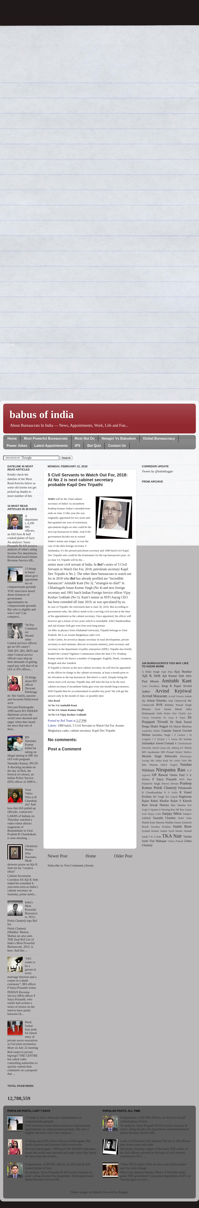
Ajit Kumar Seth (173, 675)
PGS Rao (186, 779)
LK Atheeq (173, 747)
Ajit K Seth (151, 676)
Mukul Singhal (169, 765)
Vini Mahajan (157, 841)
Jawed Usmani (165, 743)
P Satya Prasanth (164, 779)
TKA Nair (172, 836)
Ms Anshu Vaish (178, 760)
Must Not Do (85, 438)
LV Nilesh (186, 747)
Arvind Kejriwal (173, 691)
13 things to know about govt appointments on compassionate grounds (53, 1119)
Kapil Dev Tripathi (103, 730)
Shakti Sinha (185, 818)
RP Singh (158, 796)
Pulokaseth (185, 788)
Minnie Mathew (183, 752)
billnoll (97, 1192)
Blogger (123, 1192)
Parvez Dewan (170, 783)
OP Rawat (160, 775)
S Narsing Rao (167, 809)
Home (12, 438)
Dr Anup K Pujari (174, 717)
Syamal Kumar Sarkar (154, 830)
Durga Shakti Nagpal (155, 726)
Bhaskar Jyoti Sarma (156, 709)
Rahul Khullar (160, 800)
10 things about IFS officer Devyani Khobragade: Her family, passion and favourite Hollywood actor (58, 1142)
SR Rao (180, 809)
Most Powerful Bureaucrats (46, 438)
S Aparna (153, 809)
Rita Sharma (178, 805)
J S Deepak (158, 739)
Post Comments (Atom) (78, 865)
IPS (77, 445)
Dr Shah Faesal (181, 722)
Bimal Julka (183, 709)
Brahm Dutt (170, 713)
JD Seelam (185, 739)
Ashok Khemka (157, 700)
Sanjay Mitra (172, 814)
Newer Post (58, 856)
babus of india (42, 414)
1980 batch (64, 725)
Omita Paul (177, 775)
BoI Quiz (94, 445)
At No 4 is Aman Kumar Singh (66, 710)
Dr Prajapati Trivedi (167, 719)
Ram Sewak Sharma (155, 805)
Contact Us (117, 445)
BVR (159, 704)
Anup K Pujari (171, 686)
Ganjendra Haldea (151, 730)
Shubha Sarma (173, 822)
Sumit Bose (182, 826)
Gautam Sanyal (171, 730)
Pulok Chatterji (165, 788)
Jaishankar (148, 743)
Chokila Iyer (185, 713)
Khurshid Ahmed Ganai (154, 748)
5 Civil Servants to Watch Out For (93, 725)
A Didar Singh (150, 671)
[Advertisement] (167, 569)
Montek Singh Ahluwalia (159, 756)
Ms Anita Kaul (159, 760)
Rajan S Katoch (181, 800)
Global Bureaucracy (159, 438)
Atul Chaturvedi (177, 700)
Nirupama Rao (170, 769)
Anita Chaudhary (151, 686)
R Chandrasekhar (152, 792)
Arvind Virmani (176, 696)
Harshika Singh (161, 734)
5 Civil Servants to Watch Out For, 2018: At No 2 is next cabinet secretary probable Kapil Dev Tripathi (88, 480)
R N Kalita (171, 792)
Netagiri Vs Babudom (119, 438)
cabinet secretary (80, 730)
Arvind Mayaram (154, 696)
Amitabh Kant (177, 680)
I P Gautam (178, 735)
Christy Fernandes (151, 717)
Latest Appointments (51, 445)
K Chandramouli (183, 743)
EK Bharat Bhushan (180, 726)
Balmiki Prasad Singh (178, 704)
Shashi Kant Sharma (153, 822)
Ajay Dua (167, 671)
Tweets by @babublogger (157, 471)
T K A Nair (154, 836)
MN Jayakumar (150, 752)
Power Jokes (17, 445)
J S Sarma (171, 739)
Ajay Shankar (183, 671)
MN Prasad (167, 752)
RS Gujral (171, 796)
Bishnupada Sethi (152, 713)
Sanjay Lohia (154, 814)
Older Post (123, 856)
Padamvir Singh (151, 783)
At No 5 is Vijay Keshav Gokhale (67, 714)
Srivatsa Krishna (161, 826)
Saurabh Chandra (164, 818)
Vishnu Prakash (175, 841)
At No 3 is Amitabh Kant (62, 705)
